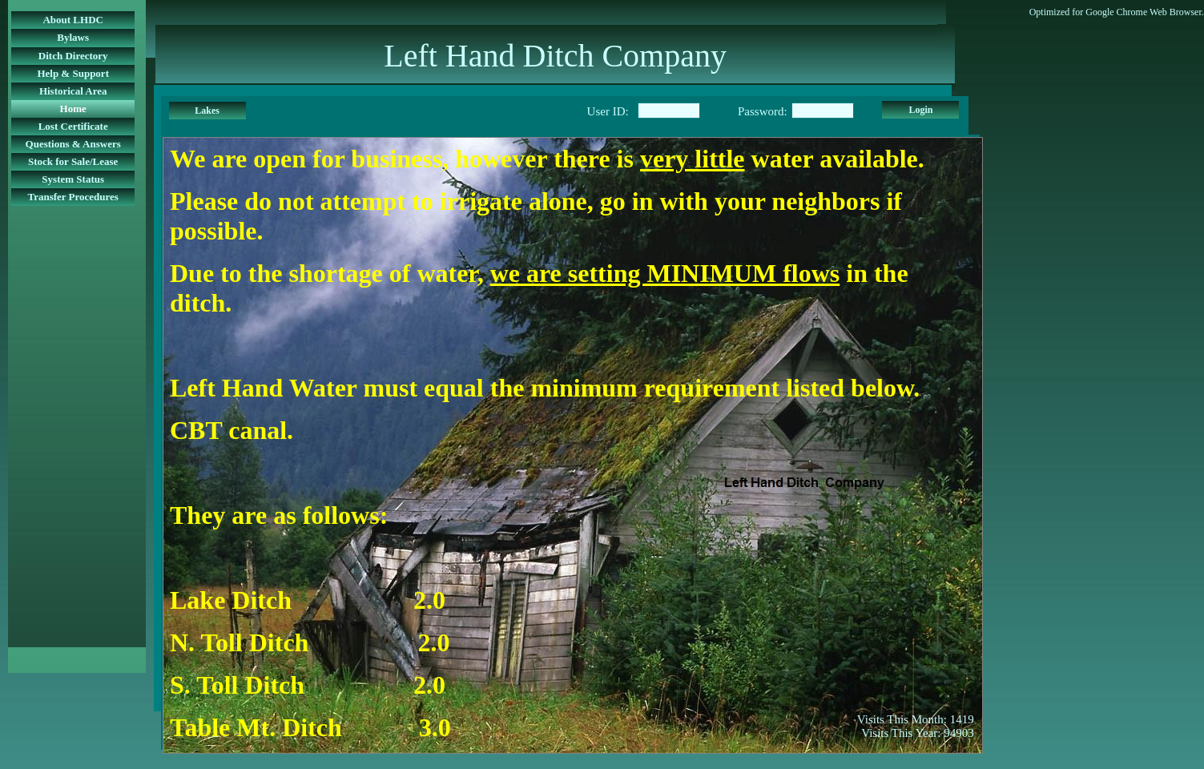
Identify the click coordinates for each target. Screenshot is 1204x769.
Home (73, 109)
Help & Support (73, 73)
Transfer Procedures (73, 197)
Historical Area (73, 91)
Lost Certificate (73, 126)
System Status (73, 179)
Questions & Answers (73, 144)
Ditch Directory (73, 56)
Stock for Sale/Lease (73, 161)
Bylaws (73, 37)
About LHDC (72, 20)
